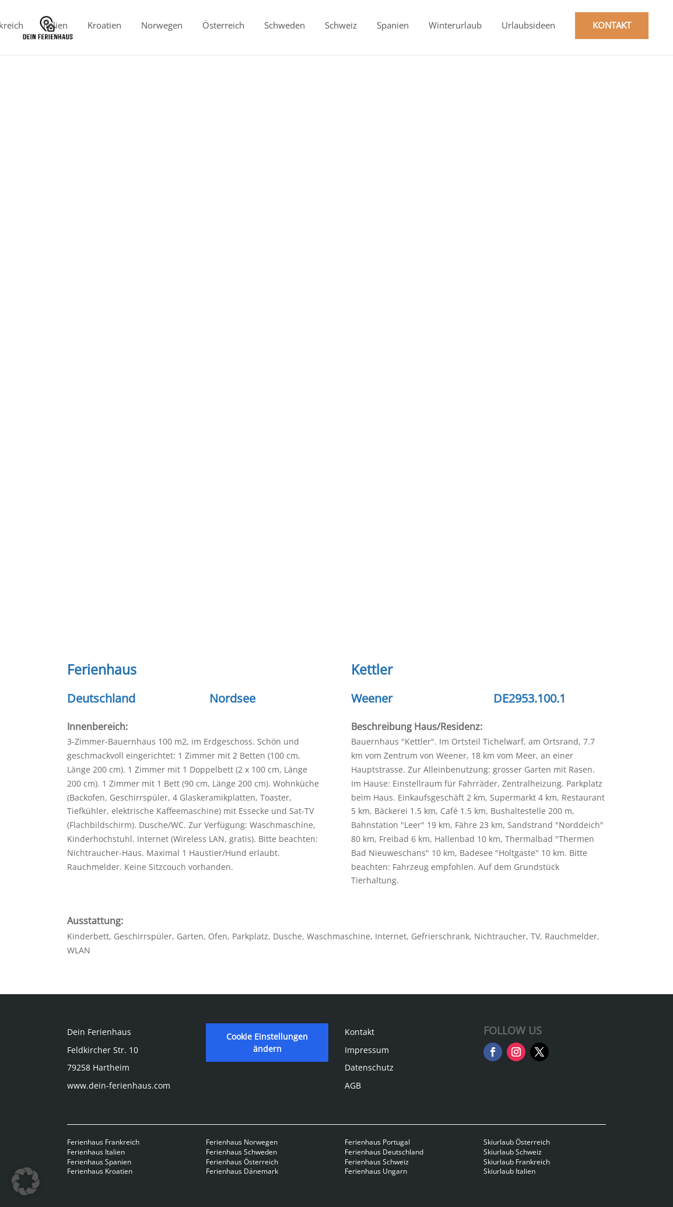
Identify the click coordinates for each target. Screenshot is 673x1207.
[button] (25, 1181)
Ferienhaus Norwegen (242, 1142)
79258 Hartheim (98, 1067)
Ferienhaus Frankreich (103, 1142)
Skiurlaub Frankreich (516, 1162)
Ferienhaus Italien (96, 1152)
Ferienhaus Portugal (377, 1142)
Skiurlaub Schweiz (512, 1152)
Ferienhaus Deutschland (384, 1152)
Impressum (367, 1049)
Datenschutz (369, 1067)
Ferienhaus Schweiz (377, 1162)
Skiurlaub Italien (509, 1171)
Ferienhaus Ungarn (376, 1171)
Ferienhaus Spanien (99, 1162)
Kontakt (359, 1031)
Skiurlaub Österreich (516, 1142)
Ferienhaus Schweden (241, 1152)
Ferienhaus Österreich (242, 1162)
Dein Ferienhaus (99, 1031)
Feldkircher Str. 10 (102, 1049)
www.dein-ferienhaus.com (118, 1085)
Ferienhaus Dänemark (242, 1171)
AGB (353, 1085)
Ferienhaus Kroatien (99, 1171)
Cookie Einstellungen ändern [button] (267, 1042)
